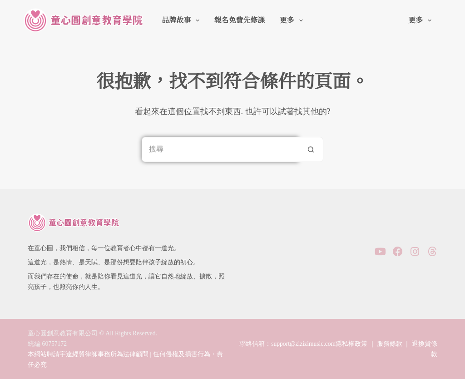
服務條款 (389, 343)
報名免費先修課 (239, 20)
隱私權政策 (351, 343)
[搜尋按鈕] (310, 149)
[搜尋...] (220, 149)
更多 (292, 20)
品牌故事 (182, 20)
